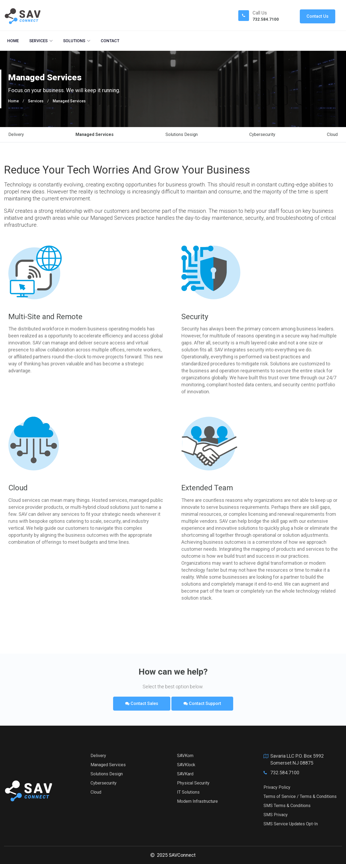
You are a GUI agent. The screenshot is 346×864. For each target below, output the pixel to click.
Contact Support (202, 703)
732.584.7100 (266, 19)
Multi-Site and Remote (45, 316)
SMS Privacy (276, 814)
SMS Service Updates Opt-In (291, 823)
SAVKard (185, 773)
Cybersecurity (262, 134)
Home (13, 40)
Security (194, 316)
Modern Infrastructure (197, 801)
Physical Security (193, 783)
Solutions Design (181, 134)
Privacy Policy (277, 787)
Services (41, 40)
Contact (110, 40)
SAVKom (185, 755)
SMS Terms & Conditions (287, 805)
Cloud (332, 134)
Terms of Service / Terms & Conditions (300, 796)
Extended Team (207, 487)
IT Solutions (188, 792)
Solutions (76, 40)
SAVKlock (186, 764)
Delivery (16, 134)
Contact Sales (141, 703)
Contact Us (318, 16)
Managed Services (69, 101)
